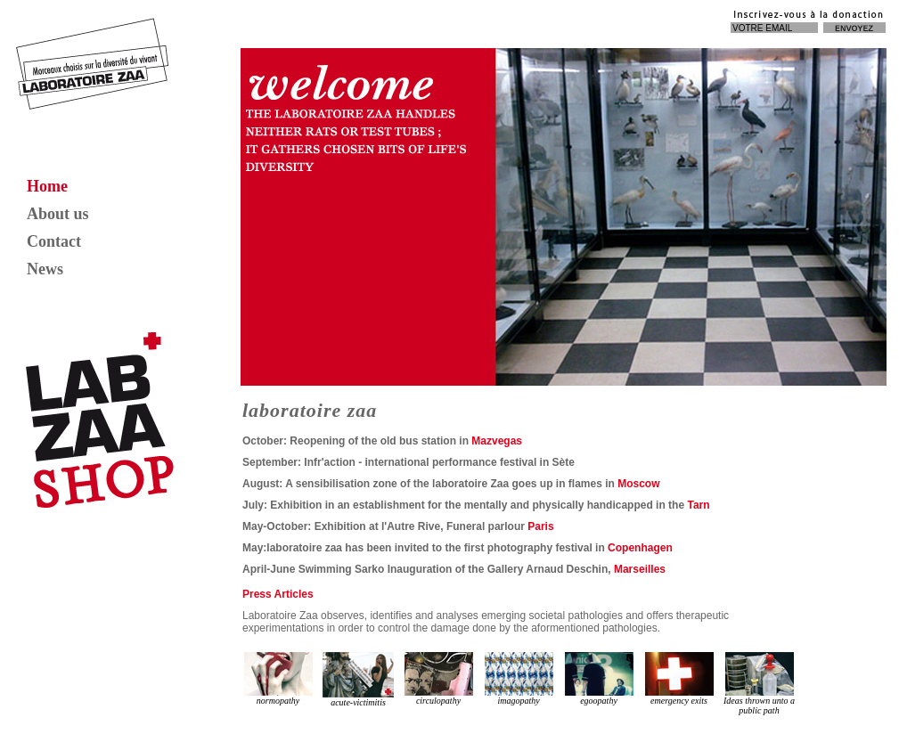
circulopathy (439, 678)
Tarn (698, 505)
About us (58, 214)
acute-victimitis (358, 679)
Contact (54, 241)
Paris (540, 526)
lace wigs (448, 720)
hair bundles (407, 720)
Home (47, 186)
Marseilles (640, 569)
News (45, 269)
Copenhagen (640, 548)
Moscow (638, 483)
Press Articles (278, 594)
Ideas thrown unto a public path (759, 683)
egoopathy (599, 678)
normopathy (278, 678)
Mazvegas (495, 441)
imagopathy (519, 678)
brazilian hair (490, 720)
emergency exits (679, 678)
